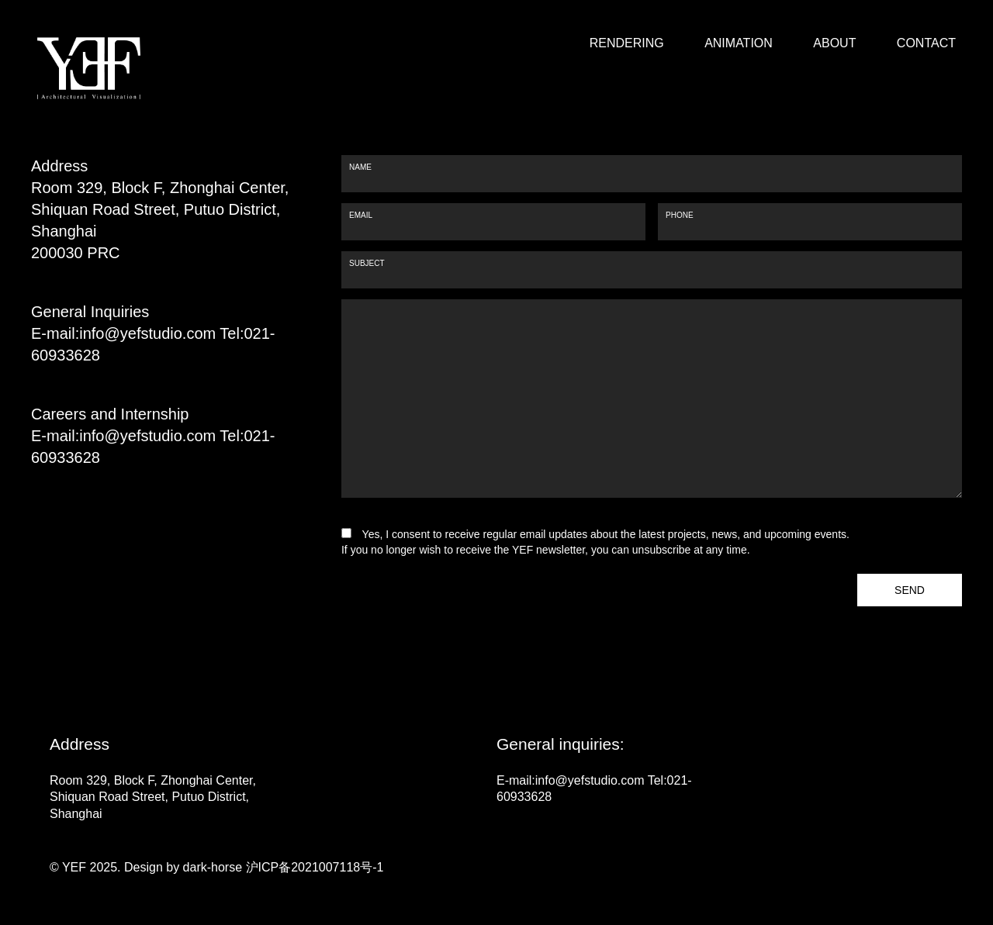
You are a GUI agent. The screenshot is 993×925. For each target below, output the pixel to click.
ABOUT (834, 43)
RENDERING (627, 43)
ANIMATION (738, 43)
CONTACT (926, 43)
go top (927, 855)
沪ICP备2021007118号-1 (312, 867)
